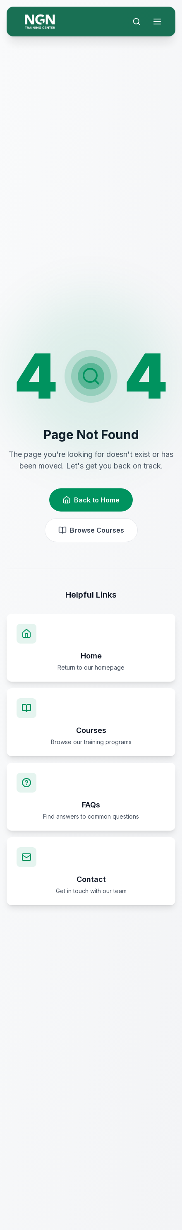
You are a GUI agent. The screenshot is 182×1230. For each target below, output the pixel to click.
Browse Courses (91, 530)
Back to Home (91, 500)
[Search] (136, 21)
